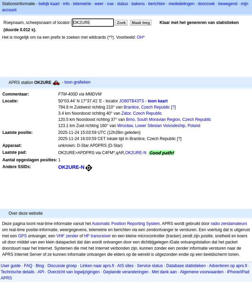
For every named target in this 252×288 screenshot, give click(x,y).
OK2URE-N (135, 152)
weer (99, 3)
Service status (150, 265)
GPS (22, 236)
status (122, 3)
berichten (156, 3)
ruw (110, 3)
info (66, 3)
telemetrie (82, 3)
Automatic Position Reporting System (126, 223)
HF (87, 236)
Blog (40, 265)
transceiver (101, 236)
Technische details (17, 272)
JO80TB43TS (131, 101)
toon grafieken (78, 82)
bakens (138, 3)
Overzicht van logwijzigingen (74, 272)
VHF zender (67, 236)
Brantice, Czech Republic (147, 107)
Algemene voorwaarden (202, 272)
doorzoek (206, 3)
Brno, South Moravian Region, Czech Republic (168, 119)
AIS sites (125, 265)
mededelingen (181, 3)
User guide (11, 265)
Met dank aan (164, 272)
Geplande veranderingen (125, 272)
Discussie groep (62, 265)
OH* (141, 37)
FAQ (28, 265)
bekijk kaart (49, 3)
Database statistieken (186, 265)
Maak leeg (141, 23)
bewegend (227, 3)
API (40, 272)
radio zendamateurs (229, 223)
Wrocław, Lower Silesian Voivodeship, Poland (159, 125)
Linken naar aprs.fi (97, 265)
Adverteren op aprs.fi (228, 265)
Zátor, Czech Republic (142, 113)
